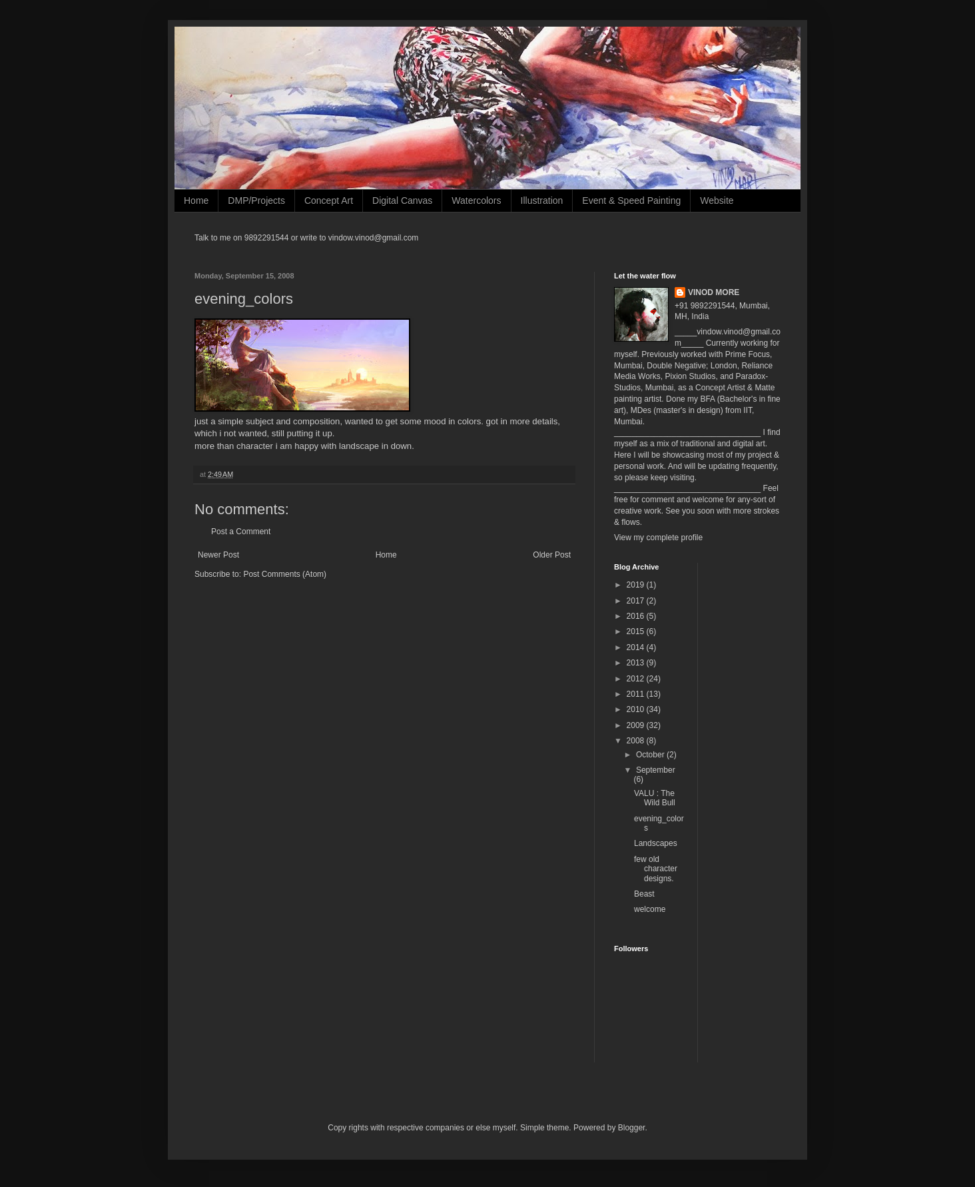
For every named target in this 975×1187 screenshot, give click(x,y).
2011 (637, 694)
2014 (637, 647)
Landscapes (655, 843)
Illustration (542, 200)
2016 (637, 616)
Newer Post (218, 555)
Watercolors (476, 200)
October (651, 754)
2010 (637, 709)
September (655, 770)
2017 (637, 600)
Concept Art (328, 200)
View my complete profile (658, 537)
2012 (637, 678)
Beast (644, 894)
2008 (637, 740)
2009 (637, 725)
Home (196, 200)
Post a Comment (240, 531)
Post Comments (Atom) (284, 574)
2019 (637, 585)
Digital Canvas (402, 200)
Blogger (631, 1127)
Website (716, 200)
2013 (637, 662)
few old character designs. (655, 869)
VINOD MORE (713, 292)
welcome (649, 909)
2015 (637, 631)
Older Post (552, 555)
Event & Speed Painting (631, 200)
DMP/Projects (256, 200)
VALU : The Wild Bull (654, 798)
